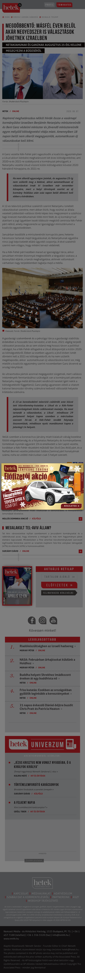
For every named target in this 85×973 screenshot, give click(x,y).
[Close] (79, 467)
